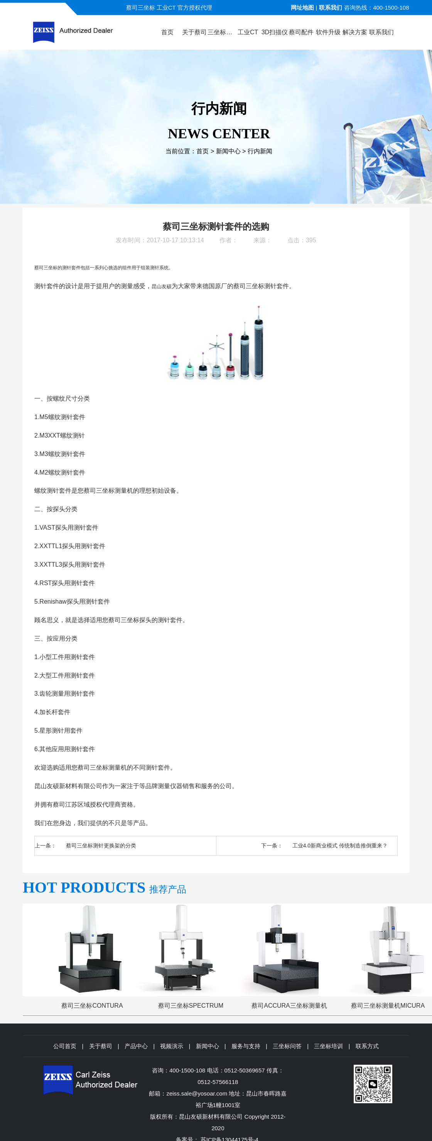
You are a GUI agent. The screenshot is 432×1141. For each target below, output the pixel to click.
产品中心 (136, 1046)
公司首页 (64, 1046)
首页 (202, 151)
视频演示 (171, 1046)
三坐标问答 (287, 1046)
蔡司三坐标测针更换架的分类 (101, 845)
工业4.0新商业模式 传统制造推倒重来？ (340, 845)
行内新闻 (260, 151)
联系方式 (367, 1046)
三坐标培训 (328, 1046)
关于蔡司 (100, 1046)
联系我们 (330, 7)
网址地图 (302, 7)
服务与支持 (245, 1046)
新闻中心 (228, 151)
